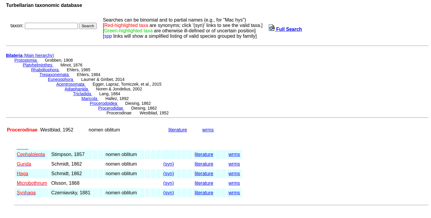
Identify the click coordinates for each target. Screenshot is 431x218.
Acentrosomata (71, 84)
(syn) (168, 163)
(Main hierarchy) (30, 55)
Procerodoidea (104, 103)
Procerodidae (111, 108)
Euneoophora (61, 79)
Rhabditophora (45, 69)
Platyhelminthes (38, 65)
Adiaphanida (77, 89)
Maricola (89, 98)
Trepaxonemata (55, 74)
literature (178, 129)
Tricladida (82, 93)
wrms (208, 129)
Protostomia (26, 60)
